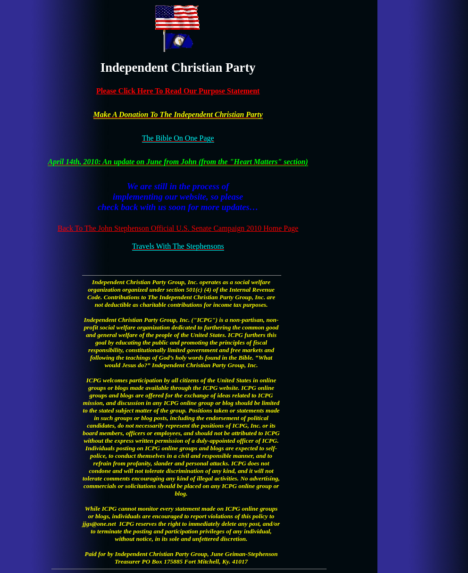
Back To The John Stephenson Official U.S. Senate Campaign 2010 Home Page (178, 228)
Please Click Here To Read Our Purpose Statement (178, 91)
